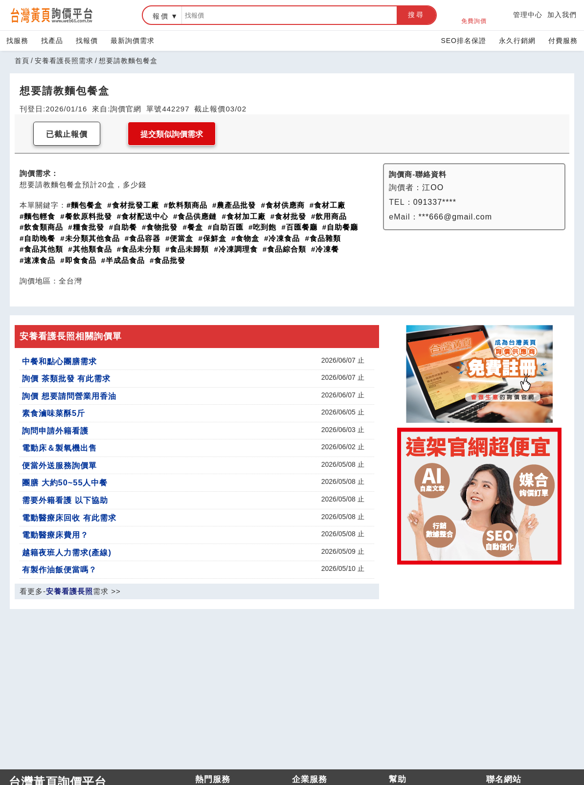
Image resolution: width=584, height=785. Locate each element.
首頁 (22, 61)
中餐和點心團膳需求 (59, 361)
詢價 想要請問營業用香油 (69, 396)
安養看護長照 (69, 591)
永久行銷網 (517, 40)
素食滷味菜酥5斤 (53, 413)
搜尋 (416, 15)
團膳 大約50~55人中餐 (65, 482)
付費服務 (563, 40)
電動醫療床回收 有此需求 (69, 517)
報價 (161, 16)
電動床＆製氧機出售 (59, 447)
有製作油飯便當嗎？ (59, 569)
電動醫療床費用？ (55, 534)
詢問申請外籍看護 (55, 430)
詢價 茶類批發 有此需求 (66, 378)
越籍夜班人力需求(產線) (67, 552)
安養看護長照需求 (64, 61)
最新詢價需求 (133, 40)
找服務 (17, 40)
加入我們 (562, 15)
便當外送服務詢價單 (59, 465)
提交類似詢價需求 (171, 134)
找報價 (87, 40)
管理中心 (527, 15)
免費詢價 (474, 15)
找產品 (52, 40)
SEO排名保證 (463, 40)
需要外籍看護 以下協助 (65, 500)
